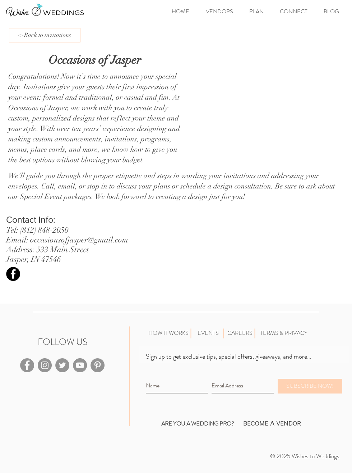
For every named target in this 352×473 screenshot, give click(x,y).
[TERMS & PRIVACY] (284, 333)
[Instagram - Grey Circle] (45, 365)
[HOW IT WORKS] (168, 333)
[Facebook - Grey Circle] (27, 365)
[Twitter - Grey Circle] (62, 365)
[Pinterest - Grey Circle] (98, 365)
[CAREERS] (240, 333)
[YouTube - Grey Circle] (80, 365)
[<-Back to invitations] (44, 35)
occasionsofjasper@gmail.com (79, 240)
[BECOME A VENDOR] (272, 424)
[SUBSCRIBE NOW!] (310, 386)
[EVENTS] (208, 333)
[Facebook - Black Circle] (13, 274)
